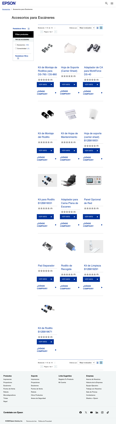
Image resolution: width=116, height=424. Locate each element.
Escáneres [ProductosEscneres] (7, 385)
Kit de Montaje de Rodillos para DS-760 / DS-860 (47, 71)
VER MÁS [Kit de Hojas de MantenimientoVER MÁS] (66, 150)
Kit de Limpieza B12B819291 (92, 267)
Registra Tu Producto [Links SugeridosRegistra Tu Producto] (66, 379)
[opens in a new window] (108, 412)
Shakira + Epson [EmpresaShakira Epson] (92, 398)
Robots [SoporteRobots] (33, 392)
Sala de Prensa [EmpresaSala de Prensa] (91, 392)
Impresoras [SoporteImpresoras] (35, 379)
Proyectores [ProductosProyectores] (7, 382)
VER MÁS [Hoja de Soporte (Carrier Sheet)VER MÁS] (66, 84)
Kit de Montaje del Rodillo (46, 135)
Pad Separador (46, 265)
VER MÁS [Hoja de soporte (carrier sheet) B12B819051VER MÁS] (89, 151)
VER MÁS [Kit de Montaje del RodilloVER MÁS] (43, 150)
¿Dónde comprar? (42, 92)
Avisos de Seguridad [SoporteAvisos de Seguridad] (38, 398)
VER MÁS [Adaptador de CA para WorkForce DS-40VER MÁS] (89, 84)
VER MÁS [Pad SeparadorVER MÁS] (43, 279)
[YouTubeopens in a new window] (91, 412)
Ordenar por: (73, 28)
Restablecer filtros (19, 28)
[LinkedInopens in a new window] (97, 412)
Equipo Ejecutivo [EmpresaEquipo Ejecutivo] (92, 385)
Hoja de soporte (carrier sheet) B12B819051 (93, 137)
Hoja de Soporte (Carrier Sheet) (70, 69)
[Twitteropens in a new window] (86, 412)
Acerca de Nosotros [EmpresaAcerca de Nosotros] (93, 379)
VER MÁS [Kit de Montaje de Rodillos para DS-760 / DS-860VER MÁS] (43, 84)
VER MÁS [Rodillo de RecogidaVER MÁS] (66, 279)
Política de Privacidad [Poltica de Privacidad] (45, 421)
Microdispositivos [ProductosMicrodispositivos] (9, 395)
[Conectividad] (16, 48)
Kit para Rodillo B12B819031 (46, 201)
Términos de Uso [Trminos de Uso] (31, 421)
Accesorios (6, 9)
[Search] (106, 3)
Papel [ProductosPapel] (5, 401)
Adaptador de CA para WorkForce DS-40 (93, 71)
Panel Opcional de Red (92, 201)
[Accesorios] (16, 44)
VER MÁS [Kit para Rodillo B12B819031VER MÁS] (43, 217)
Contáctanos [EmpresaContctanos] (90, 395)
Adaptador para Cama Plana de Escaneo (69, 203)
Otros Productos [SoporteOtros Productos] (37, 395)
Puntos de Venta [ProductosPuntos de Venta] (9, 389)
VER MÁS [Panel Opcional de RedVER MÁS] (89, 217)
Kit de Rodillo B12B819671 (45, 330)
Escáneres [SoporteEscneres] (35, 385)
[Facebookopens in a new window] (81, 412)
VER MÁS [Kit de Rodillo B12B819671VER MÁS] (43, 342)
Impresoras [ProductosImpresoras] (7, 379)
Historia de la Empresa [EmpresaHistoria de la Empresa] (94, 382)
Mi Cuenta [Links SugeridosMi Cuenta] (62, 382)
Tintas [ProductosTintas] (5, 398)
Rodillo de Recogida (66, 267)
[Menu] (112, 3)
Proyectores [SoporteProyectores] (35, 382)
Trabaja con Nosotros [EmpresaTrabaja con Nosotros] (94, 389)
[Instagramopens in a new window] (102, 412)
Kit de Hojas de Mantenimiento (69, 135)
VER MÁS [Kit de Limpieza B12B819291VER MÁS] (89, 279)
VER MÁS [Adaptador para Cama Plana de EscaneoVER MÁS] (66, 217)
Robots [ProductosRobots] (5, 392)
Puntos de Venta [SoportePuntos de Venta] (37, 389)
